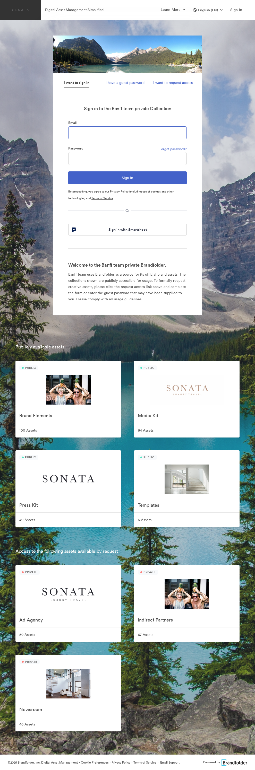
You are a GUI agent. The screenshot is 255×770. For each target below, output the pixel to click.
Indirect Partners (155, 620)
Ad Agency (31, 620)
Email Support (169, 762)
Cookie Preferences (94, 762)
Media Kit (148, 415)
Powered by (225, 762)
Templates (148, 505)
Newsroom (30, 709)
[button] (207, 10)
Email (72, 122)
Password (75, 148)
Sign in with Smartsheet (109, 229)
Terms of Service (102, 198)
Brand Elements (35, 415)
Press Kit (28, 505)
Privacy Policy (119, 191)
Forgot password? (173, 149)
